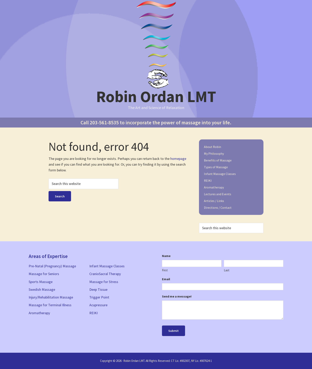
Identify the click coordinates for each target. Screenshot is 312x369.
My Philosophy (214, 154)
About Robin (212, 147)
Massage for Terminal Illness (50, 305)
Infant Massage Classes (220, 174)
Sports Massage (41, 281)
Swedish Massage (42, 289)
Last (226, 270)
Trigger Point (99, 297)
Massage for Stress (103, 281)
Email (166, 279)
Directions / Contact (218, 208)
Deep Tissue (98, 289)
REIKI (208, 181)
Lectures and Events (217, 194)
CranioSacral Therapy (105, 273)
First (165, 270)
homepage (178, 158)
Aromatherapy (214, 187)
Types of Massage (216, 167)
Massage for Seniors (44, 273)
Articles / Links (214, 201)
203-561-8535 (104, 122)
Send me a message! (177, 296)
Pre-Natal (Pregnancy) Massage (52, 266)
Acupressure (98, 305)
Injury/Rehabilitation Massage (51, 297)
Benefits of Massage (218, 160)
